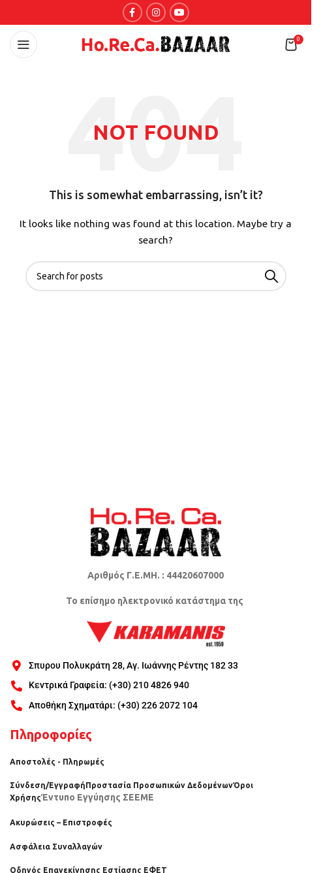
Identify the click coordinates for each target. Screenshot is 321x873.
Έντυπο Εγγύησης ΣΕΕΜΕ (97, 797)
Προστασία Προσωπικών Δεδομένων (159, 785)
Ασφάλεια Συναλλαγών (56, 846)
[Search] (155, 276)
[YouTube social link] (179, 12)
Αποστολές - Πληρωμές (57, 761)
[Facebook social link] (132, 12)
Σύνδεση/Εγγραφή (47, 785)
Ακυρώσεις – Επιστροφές (61, 822)
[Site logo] (156, 44)
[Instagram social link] (156, 12)
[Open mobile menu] (23, 44)
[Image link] (156, 531)
